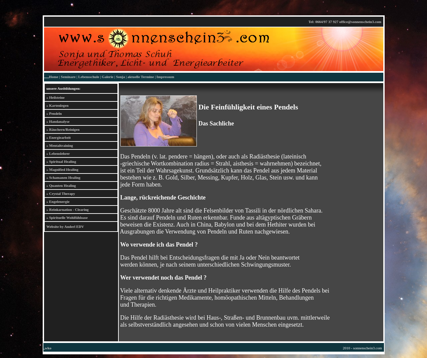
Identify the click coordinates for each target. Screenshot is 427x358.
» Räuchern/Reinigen (62, 129)
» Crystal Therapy (60, 194)
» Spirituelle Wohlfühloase (67, 218)
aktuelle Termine (140, 77)
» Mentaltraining (59, 145)
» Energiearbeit (58, 137)
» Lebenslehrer (58, 153)
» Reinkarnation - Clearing (67, 210)
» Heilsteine (55, 97)
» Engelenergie (57, 202)
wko (48, 348)
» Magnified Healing (62, 169)
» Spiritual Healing (61, 161)
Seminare (68, 77)
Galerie (107, 77)
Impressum (165, 77)
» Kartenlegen (57, 105)
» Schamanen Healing (63, 177)
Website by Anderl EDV (65, 227)
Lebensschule (88, 77)
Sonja (120, 77)
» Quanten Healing (61, 186)
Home (53, 77)
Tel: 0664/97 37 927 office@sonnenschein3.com (344, 22)
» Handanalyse (57, 121)
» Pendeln (54, 113)
